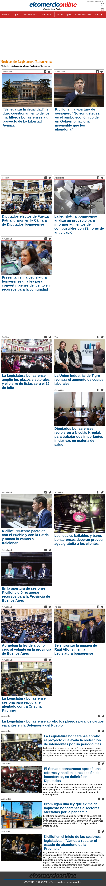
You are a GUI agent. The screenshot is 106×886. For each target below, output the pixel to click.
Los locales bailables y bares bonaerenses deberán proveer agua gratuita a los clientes (79, 540)
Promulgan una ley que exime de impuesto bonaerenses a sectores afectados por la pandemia (72, 808)
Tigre (57, 337)
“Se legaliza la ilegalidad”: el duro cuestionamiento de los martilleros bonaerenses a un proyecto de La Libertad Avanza (27, 117)
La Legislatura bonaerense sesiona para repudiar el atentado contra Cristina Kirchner (24, 704)
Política (5, 178)
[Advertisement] (53, 38)
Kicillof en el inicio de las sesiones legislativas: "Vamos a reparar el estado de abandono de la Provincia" (72, 843)
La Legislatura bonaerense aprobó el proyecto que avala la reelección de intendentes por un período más (72, 740)
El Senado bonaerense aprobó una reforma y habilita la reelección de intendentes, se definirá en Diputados (72, 775)
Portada (5, 14)
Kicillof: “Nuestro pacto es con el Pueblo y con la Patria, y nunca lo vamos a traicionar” (26, 537)
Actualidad (7, 71)
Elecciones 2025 (83, 14)
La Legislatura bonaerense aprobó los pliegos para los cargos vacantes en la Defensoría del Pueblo (53, 723)
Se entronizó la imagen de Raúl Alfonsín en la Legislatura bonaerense (75, 649)
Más (98, 14)
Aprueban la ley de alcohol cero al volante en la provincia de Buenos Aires (26, 649)
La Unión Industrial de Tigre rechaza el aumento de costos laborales (79, 379)
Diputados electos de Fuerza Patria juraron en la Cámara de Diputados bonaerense (25, 220)
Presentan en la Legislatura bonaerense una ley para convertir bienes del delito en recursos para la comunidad (26, 283)
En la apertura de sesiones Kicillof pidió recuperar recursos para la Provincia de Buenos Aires (26, 594)
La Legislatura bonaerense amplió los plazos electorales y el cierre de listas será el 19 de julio (26, 381)
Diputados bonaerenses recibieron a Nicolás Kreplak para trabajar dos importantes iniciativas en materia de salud (78, 436)
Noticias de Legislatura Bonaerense (26, 61)
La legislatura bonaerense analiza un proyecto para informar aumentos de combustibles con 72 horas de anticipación (79, 224)
